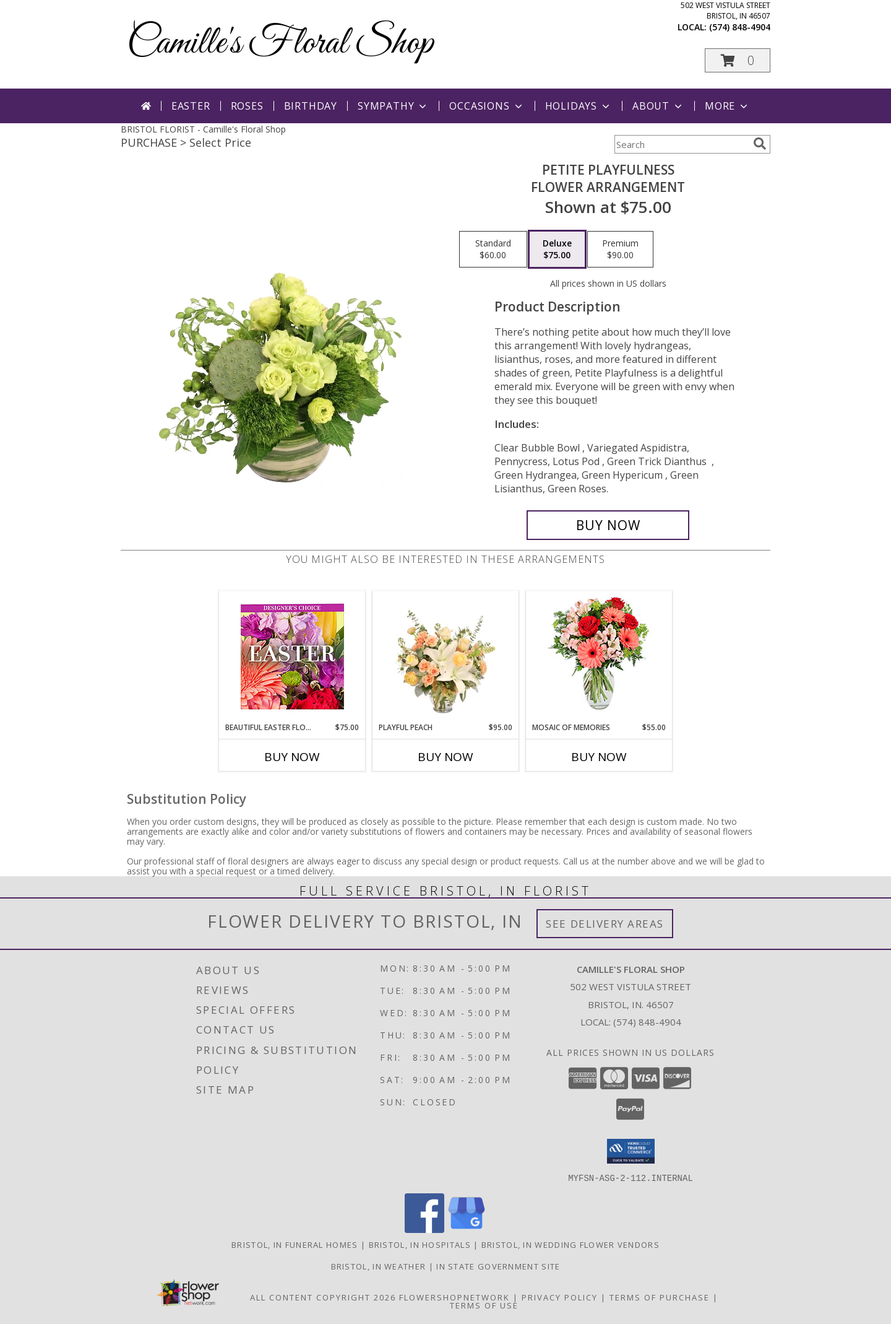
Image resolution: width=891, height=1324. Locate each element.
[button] (737, 60)
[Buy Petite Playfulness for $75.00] (608, 525)
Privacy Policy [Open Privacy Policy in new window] (560, 1296)
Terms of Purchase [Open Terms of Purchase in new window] (659, 1296)
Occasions (486, 106)
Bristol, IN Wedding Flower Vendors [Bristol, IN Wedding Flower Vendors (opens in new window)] (570, 1244)
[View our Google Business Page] (466, 1229)
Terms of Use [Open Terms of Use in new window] (484, 1304)
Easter (190, 106)
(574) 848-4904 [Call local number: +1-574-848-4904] (739, 27)
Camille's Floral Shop (280, 44)
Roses (247, 106)
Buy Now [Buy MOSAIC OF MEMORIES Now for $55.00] (599, 757)
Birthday (310, 106)
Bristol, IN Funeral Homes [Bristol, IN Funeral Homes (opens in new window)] (294, 1244)
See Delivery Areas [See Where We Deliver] (605, 924)
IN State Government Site (498, 1265)
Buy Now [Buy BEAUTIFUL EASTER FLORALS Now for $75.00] (292, 757)
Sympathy (393, 106)
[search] (760, 143)
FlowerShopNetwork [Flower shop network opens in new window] (454, 1296)
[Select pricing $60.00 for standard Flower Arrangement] (493, 250)
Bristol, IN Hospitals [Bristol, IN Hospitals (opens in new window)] (420, 1244)
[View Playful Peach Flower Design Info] (445, 656)
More (727, 106)
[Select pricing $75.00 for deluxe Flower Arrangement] (557, 250)
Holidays (578, 106)
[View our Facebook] (424, 1229)
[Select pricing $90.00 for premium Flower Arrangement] (620, 250)
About (658, 106)
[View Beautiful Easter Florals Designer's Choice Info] (292, 657)
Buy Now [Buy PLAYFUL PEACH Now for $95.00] (445, 757)
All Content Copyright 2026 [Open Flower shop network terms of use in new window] (323, 1296)
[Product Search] (681, 144)
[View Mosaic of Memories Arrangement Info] (599, 657)
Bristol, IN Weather (378, 1265)
